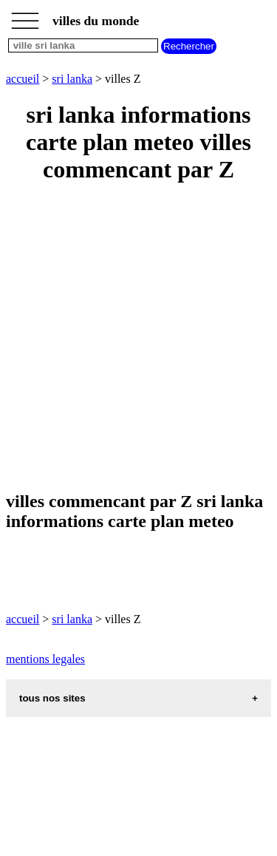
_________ (25, 16)
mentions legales (45, 659)
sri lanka (72, 78)
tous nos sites (52, 698)
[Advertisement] (138, 338)
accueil (22, 78)
